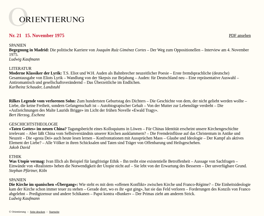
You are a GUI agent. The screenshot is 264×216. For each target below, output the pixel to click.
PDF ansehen (240, 35)
